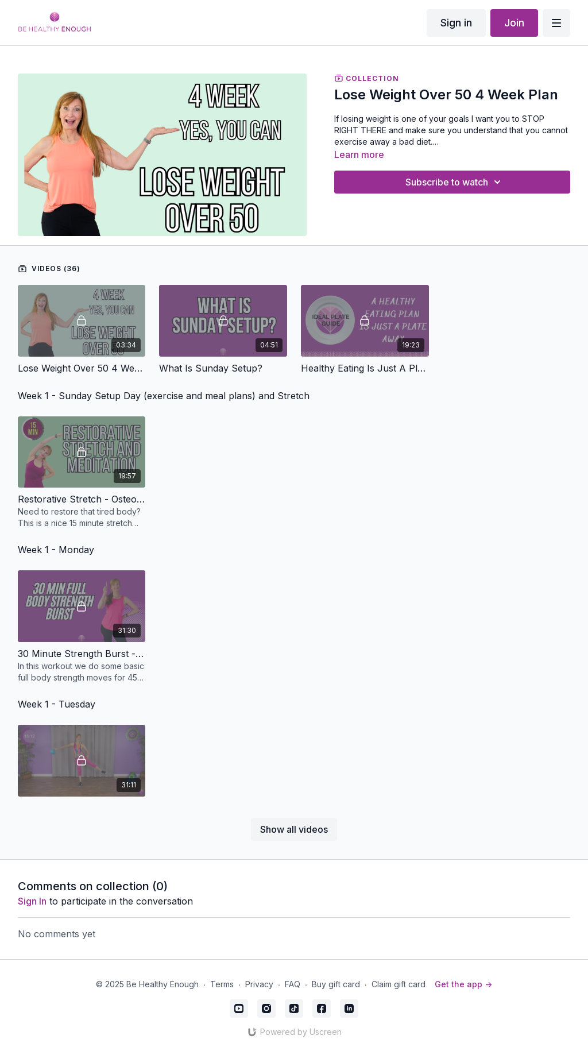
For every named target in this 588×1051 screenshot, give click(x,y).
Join (514, 23)
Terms (222, 984)
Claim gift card (398, 984)
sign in (32, 901)
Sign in (456, 23)
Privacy (259, 984)
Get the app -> (463, 984)
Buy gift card (336, 984)
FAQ (292, 984)
